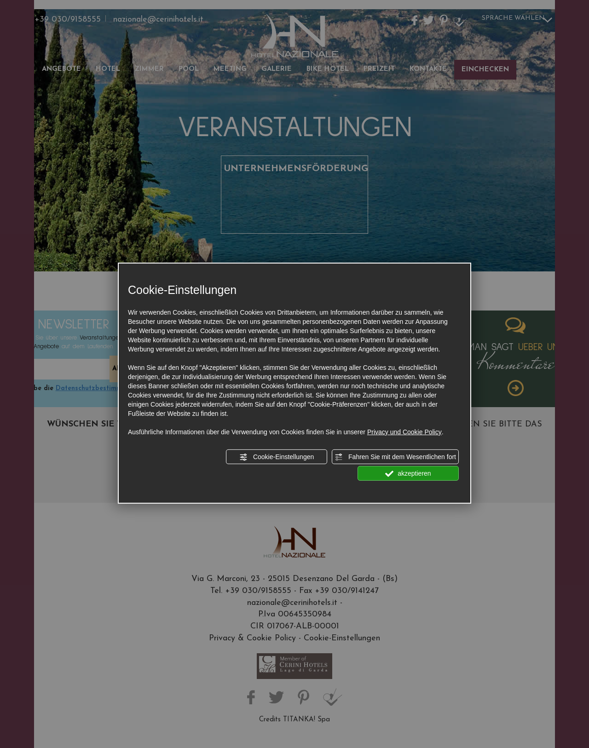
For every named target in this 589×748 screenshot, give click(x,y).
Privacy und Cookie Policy (404, 432)
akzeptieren (408, 474)
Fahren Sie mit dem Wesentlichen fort (395, 457)
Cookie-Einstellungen (276, 457)
